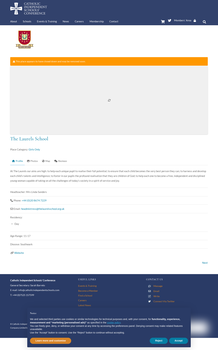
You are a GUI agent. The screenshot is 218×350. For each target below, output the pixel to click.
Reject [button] (158, 340)
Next (205, 262)
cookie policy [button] (113, 322)
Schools (27, 21)
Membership (97, 21)
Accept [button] (179, 340)
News (66, 21)
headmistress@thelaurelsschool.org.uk (42, 208)
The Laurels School (29, 139)
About (13, 21)
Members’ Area (186, 20)
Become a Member (88, 290)
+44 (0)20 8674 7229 (34, 200)
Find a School (85, 295)
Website (19, 252)
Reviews (60, 160)
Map (46, 160)
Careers (79, 21)
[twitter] (169, 19)
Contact (113, 21)
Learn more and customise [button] (50, 340)
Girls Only (34, 149)
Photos (32, 160)
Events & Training (47, 21)
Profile (17, 160)
